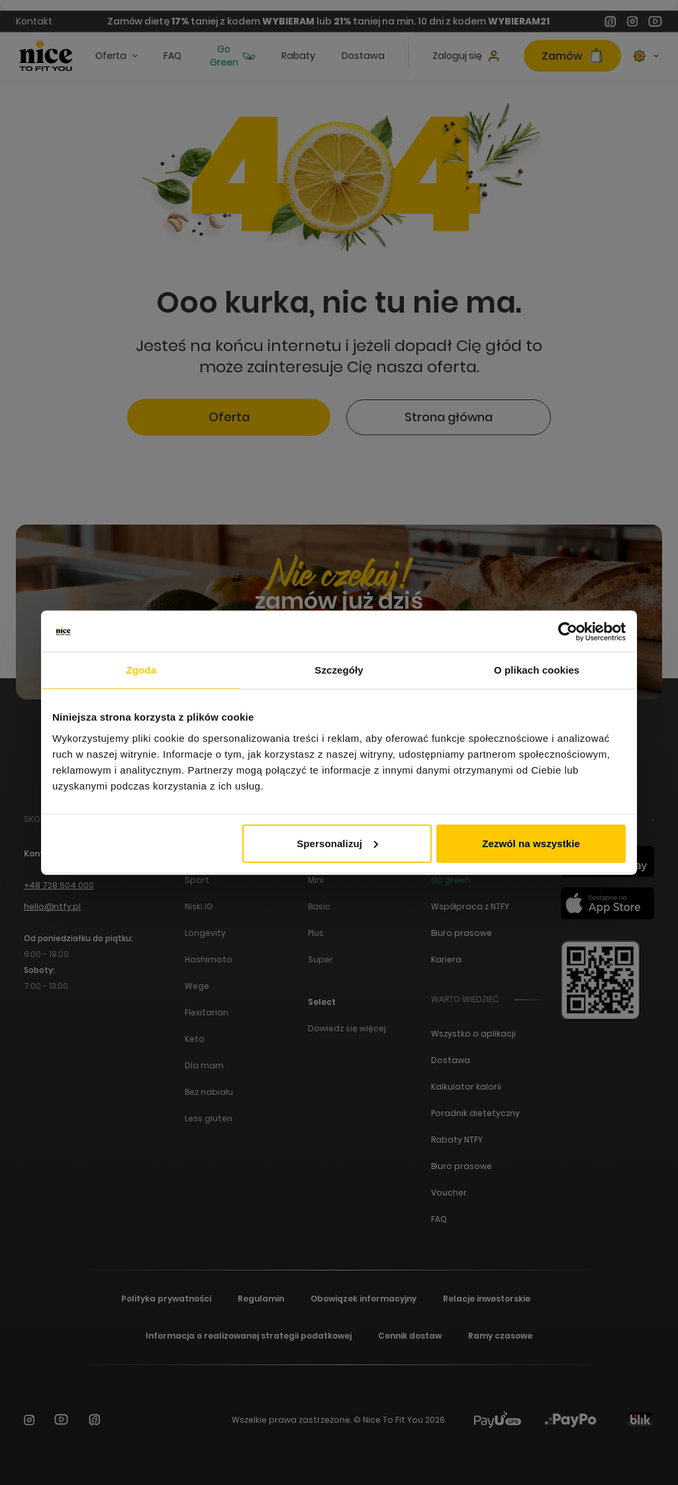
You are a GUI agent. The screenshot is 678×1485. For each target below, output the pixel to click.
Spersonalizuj (337, 842)
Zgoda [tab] (141, 670)
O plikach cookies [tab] (536, 670)
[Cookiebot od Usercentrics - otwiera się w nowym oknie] (568, 632)
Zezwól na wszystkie (531, 842)
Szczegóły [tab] (339, 670)
